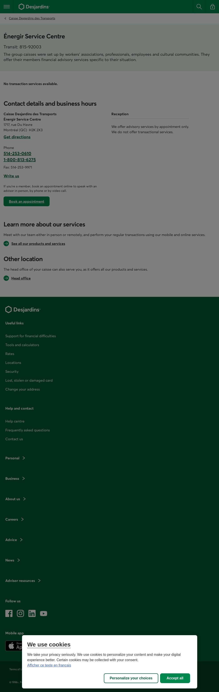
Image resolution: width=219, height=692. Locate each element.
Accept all (175, 678)
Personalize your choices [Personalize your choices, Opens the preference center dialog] (131, 678)
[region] (109, 661)
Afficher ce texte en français (49, 665)
